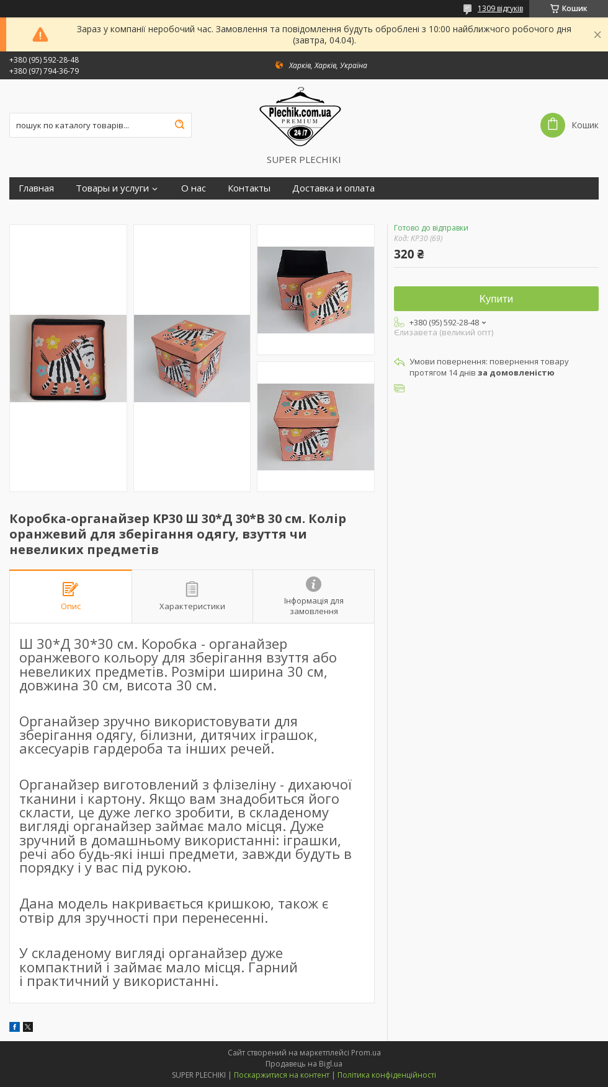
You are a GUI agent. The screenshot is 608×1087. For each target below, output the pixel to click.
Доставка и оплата (333, 188)
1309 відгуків (500, 8)
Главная (36, 188)
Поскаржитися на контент (281, 1075)
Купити (496, 299)
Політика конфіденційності (387, 1075)
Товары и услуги (112, 188)
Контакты (249, 188)
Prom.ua (366, 1052)
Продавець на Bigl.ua (304, 1063)
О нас (193, 188)
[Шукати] (179, 125)
